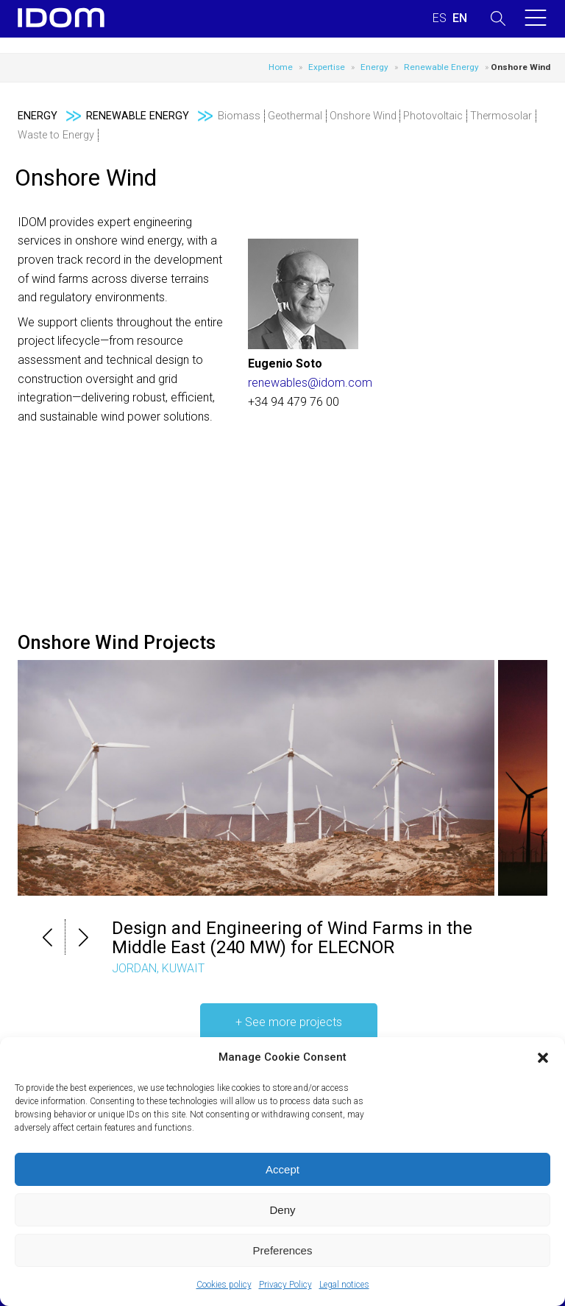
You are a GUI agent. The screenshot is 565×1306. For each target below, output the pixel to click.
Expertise (326, 67)
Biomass (239, 116)
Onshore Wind (363, 116)
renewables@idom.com (310, 383)
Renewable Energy (441, 67)
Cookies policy (224, 1284)
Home (281, 67)
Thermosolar (501, 116)
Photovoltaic (433, 116)
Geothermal (295, 116)
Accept (282, 1169)
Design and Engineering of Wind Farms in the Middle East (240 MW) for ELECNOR (292, 938)
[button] (543, 1057)
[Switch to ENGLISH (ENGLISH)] (459, 18)
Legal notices (344, 1284)
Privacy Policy (285, 1284)
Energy (374, 67)
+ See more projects (288, 1022)
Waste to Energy (56, 135)
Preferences (283, 1250)
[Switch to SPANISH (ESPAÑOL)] (440, 18)
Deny (282, 1210)
